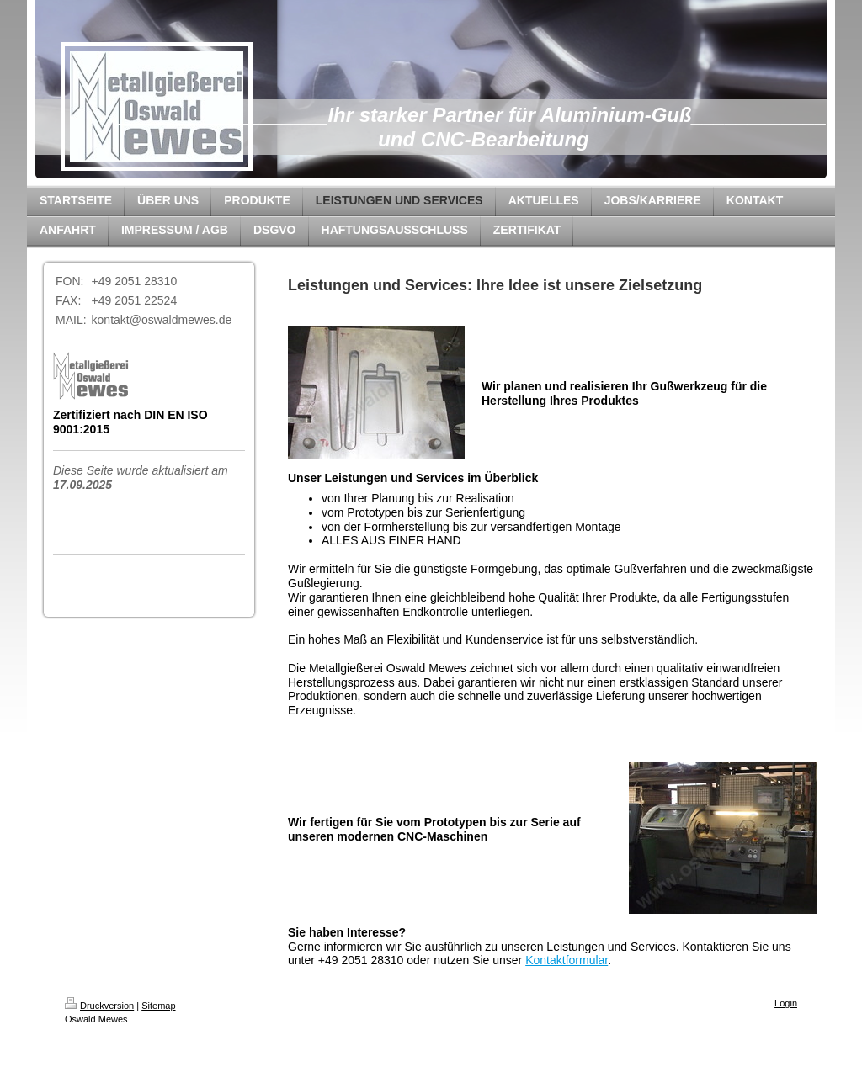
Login (785, 1003)
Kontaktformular (566, 960)
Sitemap (158, 1005)
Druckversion (99, 1005)
